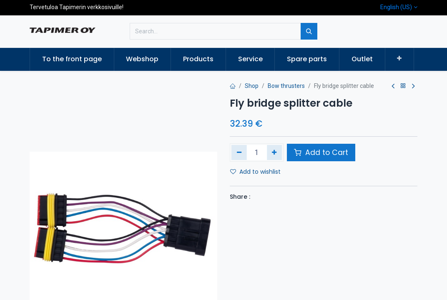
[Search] (309, 31)
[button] (399, 59)
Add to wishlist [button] (255, 172)
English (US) (396, 7)
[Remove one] (239, 152)
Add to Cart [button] (321, 153)
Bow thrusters (286, 85)
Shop (252, 85)
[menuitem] (72, 59)
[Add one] (274, 152)
